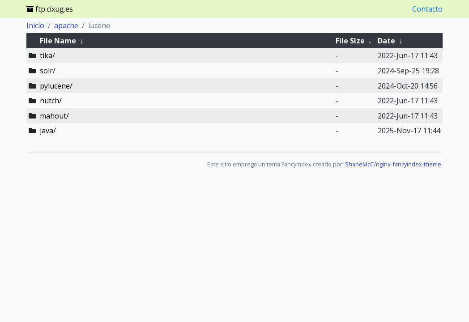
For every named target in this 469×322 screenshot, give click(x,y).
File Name (58, 41)
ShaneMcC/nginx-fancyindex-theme (393, 164)
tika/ (47, 55)
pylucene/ (56, 86)
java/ (48, 131)
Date (386, 41)
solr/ (47, 71)
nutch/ (51, 101)
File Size (350, 41)
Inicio (35, 25)
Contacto (427, 9)
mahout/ (54, 116)
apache (66, 25)
